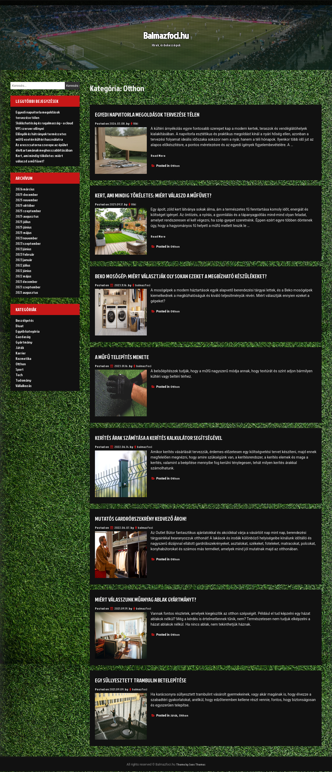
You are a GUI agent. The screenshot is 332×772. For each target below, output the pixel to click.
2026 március (25, 189)
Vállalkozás (24, 385)
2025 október (25, 205)
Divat (20, 325)
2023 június (23, 248)
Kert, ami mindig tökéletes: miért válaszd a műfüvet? (161, 195)
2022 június (23, 270)
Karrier (21, 353)
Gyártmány (24, 342)
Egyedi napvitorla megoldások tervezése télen (154, 114)
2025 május (24, 232)
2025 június (24, 227)
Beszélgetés (25, 320)
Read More (158, 155)
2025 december (27, 194)
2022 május (23, 276)
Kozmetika (23, 358)
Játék (173, 715)
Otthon (175, 166)
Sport (20, 369)
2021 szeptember (28, 286)
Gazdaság (23, 336)
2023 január (24, 259)
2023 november (27, 237)
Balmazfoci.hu (166, 35)
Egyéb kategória (27, 331)
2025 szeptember (28, 210)
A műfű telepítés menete (125, 356)
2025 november (27, 199)
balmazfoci (142, 285)
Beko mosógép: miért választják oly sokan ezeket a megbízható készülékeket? (192, 275)
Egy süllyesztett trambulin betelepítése (147, 680)
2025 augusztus (27, 216)
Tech (19, 374)
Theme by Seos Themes (190, 764)
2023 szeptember (28, 243)
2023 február (25, 254)
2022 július (23, 265)
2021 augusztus (27, 292)
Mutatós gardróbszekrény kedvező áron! (147, 518)
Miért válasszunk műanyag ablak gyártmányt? (153, 599)
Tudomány (23, 380)
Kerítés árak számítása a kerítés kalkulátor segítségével (167, 437)
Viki (135, 123)
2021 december (26, 281)
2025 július (23, 221)
